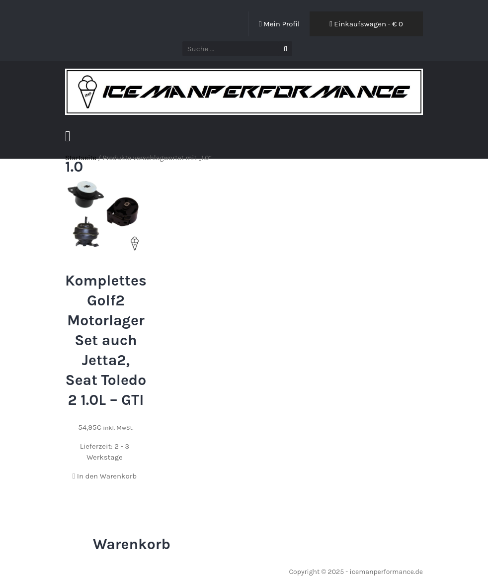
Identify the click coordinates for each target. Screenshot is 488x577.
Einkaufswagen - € (366, 23)
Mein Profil (279, 23)
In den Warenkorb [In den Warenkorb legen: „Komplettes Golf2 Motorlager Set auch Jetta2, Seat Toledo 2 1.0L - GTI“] (105, 476)
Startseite (80, 158)
